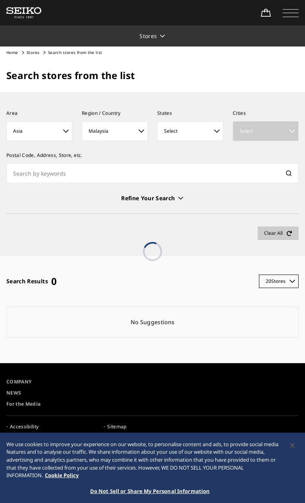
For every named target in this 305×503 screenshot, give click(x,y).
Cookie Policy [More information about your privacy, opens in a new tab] (62, 478)
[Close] (292, 448)
